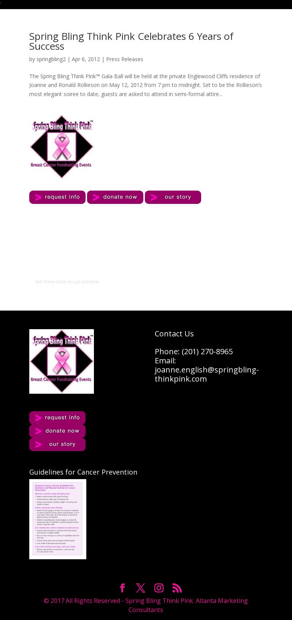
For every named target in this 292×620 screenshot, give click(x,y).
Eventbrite (90, 282)
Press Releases (124, 59)
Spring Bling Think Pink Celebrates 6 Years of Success (131, 41)
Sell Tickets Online (51, 282)
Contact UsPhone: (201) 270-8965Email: (194, 347)
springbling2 (51, 59)
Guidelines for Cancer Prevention (83, 471)
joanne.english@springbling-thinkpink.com (207, 374)
